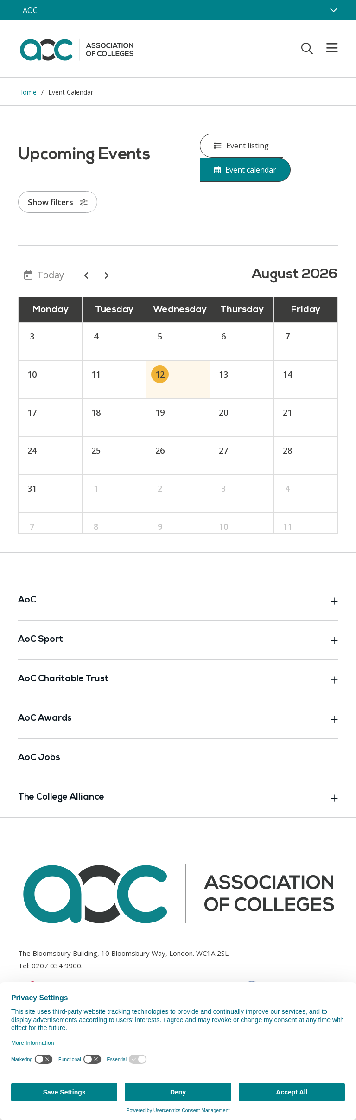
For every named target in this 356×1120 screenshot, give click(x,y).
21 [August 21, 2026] (287, 412)
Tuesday (114, 309)
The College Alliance (178, 797)
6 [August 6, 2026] (223, 336)
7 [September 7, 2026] (32, 526)
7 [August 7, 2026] (287, 336)
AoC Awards (178, 718)
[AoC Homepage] (76, 48)
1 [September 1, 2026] (96, 488)
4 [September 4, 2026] (287, 488)
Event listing (241, 146)
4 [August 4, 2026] (96, 336)
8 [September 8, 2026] (96, 526)
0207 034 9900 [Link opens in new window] (56, 965)
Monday (50, 309)
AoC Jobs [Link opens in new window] (39, 758)
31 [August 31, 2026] (32, 488)
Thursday (242, 309)
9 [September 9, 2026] (160, 526)
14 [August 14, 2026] (287, 374)
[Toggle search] (307, 48)
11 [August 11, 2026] (96, 374)
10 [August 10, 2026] (32, 374)
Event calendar (245, 170)
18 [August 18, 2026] (96, 412)
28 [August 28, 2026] (287, 450)
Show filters (58, 202)
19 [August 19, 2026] (160, 412)
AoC (178, 600)
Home (27, 92)
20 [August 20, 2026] (223, 412)
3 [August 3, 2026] (32, 336)
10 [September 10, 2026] (223, 526)
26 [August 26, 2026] (160, 450)
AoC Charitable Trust (178, 679)
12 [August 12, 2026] (160, 374)
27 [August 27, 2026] (223, 450)
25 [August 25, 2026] (96, 450)
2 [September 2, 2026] (160, 488)
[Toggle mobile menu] (326, 48)
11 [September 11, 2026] (287, 526)
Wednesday (180, 309)
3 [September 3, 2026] (223, 488)
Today (50, 275)
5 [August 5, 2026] (160, 336)
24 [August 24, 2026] (32, 450)
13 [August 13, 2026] (223, 374)
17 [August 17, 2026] (32, 412)
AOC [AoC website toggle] (30, 10)
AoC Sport (178, 640)
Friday (305, 309)
